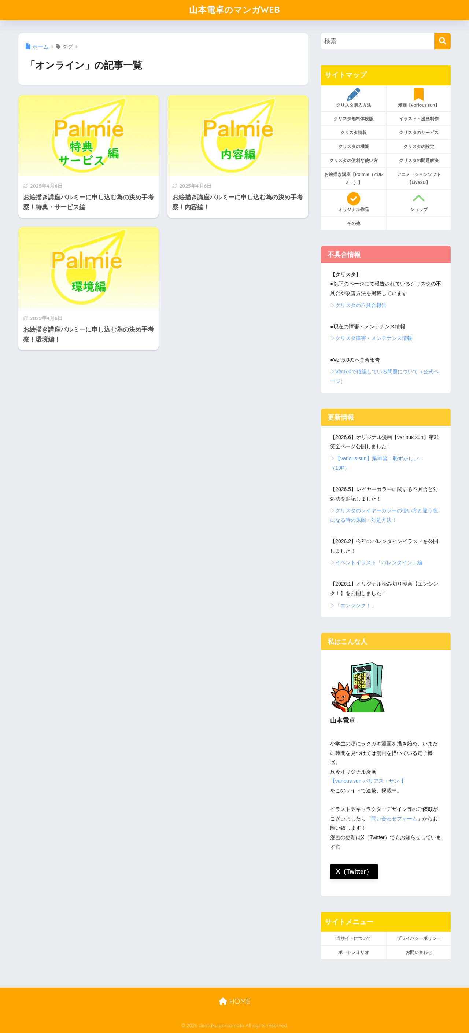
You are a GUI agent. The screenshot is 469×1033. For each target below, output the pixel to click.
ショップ (418, 202)
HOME (234, 1001)
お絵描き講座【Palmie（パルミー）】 (353, 178)
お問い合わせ (419, 952)
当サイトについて (353, 938)
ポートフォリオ (353, 952)
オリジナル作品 (353, 202)
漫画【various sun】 (418, 98)
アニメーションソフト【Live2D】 (419, 178)
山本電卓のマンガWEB (234, 9)
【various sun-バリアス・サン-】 (368, 781)
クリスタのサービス (419, 132)
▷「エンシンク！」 (353, 605)
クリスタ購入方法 (353, 98)
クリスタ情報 (353, 132)
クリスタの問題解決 (419, 160)
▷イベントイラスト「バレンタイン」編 (376, 562)
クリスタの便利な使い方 (353, 160)
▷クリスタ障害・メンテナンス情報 (371, 338)
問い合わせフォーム (394, 819)
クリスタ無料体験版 (353, 118)
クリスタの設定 (418, 146)
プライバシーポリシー (419, 938)
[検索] (442, 41)
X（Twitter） (354, 871)
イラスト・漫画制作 (419, 118)
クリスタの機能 (353, 146)
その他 (353, 223)
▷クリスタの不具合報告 (358, 305)
